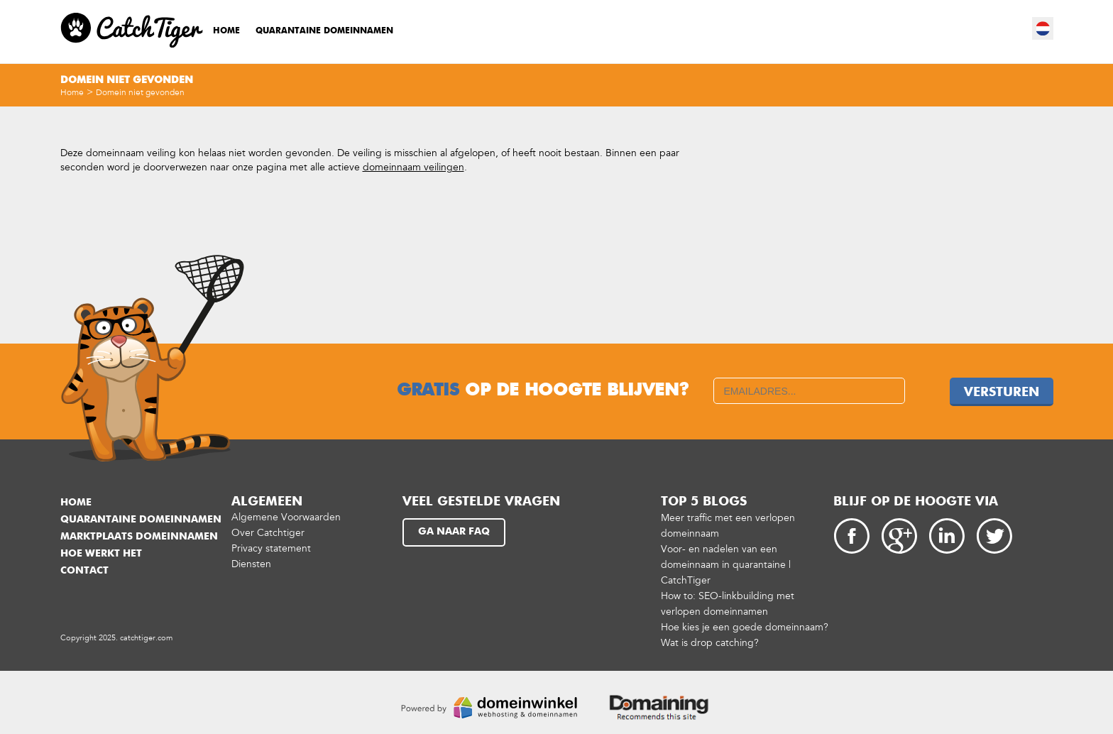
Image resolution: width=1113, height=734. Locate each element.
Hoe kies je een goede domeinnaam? (744, 627)
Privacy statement (271, 548)
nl (1043, 28)
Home (226, 31)
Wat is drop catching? (710, 643)
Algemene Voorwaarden (286, 517)
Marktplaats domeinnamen (139, 537)
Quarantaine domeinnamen (324, 31)
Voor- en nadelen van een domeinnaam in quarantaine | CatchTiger (726, 564)
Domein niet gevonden (140, 92)
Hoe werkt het (101, 554)
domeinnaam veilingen (413, 167)
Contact (84, 571)
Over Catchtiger (268, 533)
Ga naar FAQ (454, 532)
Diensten (251, 564)
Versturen (1001, 392)
